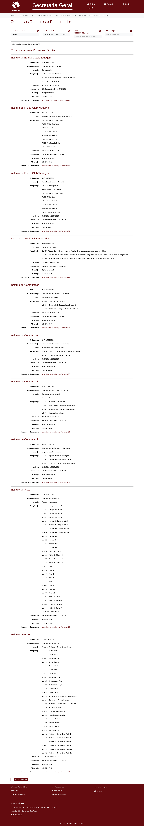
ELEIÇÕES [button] (104, 15)
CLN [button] (50, 15)
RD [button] (85, 15)
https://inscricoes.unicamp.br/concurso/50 (56, 231)
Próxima (24, 779)
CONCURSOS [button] (71, 15)
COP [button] (39, 15)
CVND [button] (63, 15)
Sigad (90, 8)
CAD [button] (26, 15)
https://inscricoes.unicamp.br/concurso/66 (56, 432)
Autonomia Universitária (19, 787)
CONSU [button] (13, 15)
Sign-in (127, 4)
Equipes (92, 4)
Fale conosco (59, 787)
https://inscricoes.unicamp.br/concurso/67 (56, 374)
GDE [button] (80, 15)
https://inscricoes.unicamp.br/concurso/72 (56, 277)
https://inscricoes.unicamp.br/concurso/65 (56, 482)
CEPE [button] (21, 15)
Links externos (57, 791)
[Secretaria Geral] (52, 7)
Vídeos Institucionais (59, 794)
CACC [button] (33, 15)
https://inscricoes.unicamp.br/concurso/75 (56, 100)
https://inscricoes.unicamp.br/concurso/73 (56, 328)
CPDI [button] (45, 15)
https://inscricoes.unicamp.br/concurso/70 (56, 772)
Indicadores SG (16, 791)
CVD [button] (56, 15)
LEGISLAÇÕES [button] (94, 15)
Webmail (110, 4)
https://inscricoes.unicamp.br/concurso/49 (56, 166)
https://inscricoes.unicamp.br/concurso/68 (56, 627)
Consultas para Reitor (18, 794)
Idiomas (99, 791)
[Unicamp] (16, 6)
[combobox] (25, 34)
